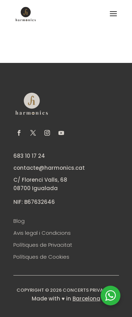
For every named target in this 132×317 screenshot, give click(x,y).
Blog (19, 221)
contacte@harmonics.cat (49, 168)
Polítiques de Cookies (41, 256)
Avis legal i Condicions (42, 233)
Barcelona (86, 298)
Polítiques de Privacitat (42, 244)
